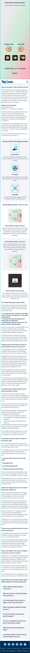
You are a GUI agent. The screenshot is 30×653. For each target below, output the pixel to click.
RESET (15, 73)
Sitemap (3, 648)
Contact (9, 648)
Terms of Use (16, 648)
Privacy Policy (25, 648)
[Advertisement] (15, 23)
